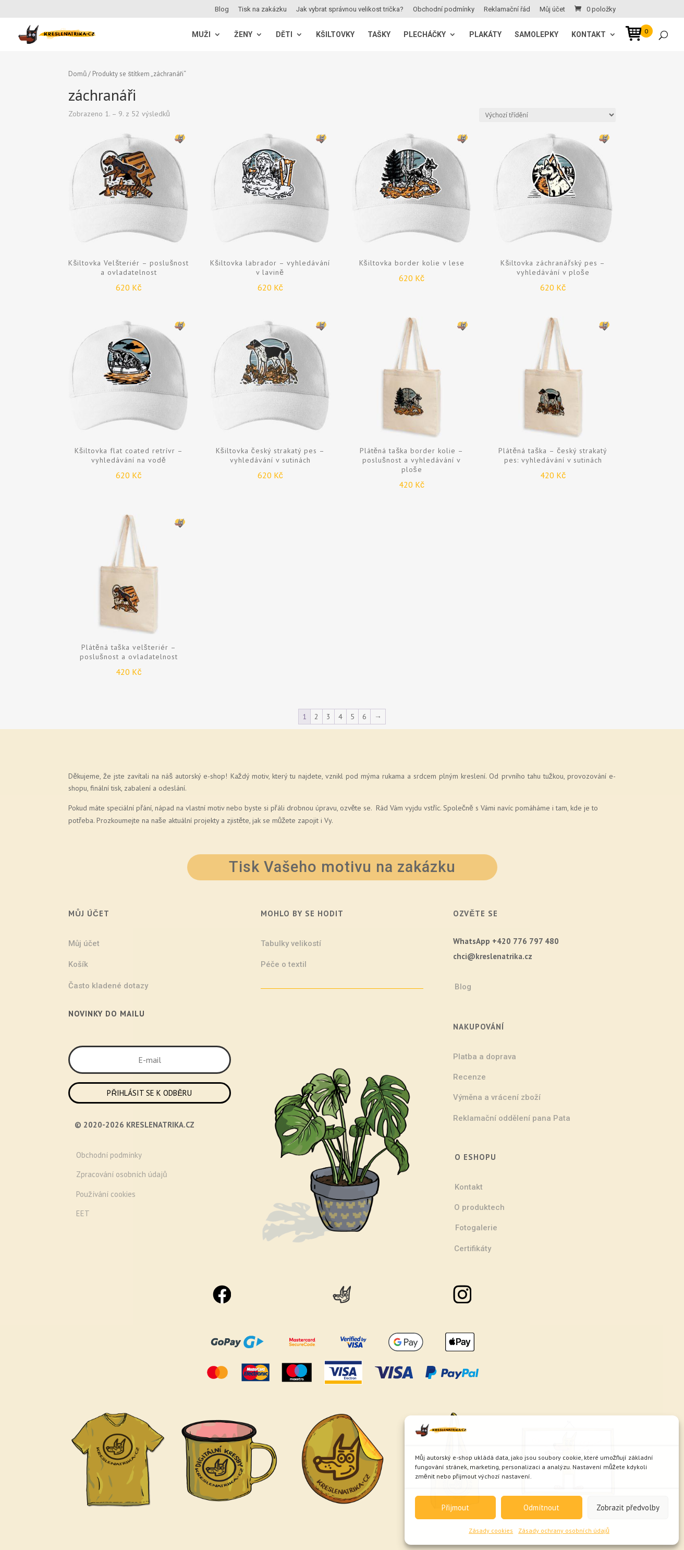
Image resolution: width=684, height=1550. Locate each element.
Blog (222, 9)
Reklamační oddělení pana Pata (511, 1118)
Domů (77, 73)
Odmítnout (541, 1507)
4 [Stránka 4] (340, 716)
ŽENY (243, 35)
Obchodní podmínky (443, 9)
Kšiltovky (335, 35)
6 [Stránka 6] (364, 716)
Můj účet (552, 9)
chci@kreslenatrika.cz (492, 956)
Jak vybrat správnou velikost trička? (350, 9)
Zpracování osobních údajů (121, 1174)
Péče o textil (284, 964)
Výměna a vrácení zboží (497, 1097)
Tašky (379, 35)
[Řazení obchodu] (547, 115)
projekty (206, 820)
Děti (284, 35)
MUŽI (201, 35)
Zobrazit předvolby (627, 1507)
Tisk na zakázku (262, 9)
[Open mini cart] (637, 35)
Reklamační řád (507, 9)
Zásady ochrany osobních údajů (563, 1530)
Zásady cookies (491, 1530)
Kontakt (588, 35)
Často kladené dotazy (108, 985)
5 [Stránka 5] (352, 716)
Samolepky (536, 35)
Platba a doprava (484, 1056)
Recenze (469, 1077)
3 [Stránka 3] (328, 716)
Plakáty (485, 35)
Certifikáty (472, 1248)
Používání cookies (106, 1194)
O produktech (479, 1207)
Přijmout (455, 1507)
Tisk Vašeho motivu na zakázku (342, 867)
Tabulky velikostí (291, 943)
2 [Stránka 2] (316, 716)
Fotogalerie (476, 1227)
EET (83, 1213)
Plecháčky (425, 35)
